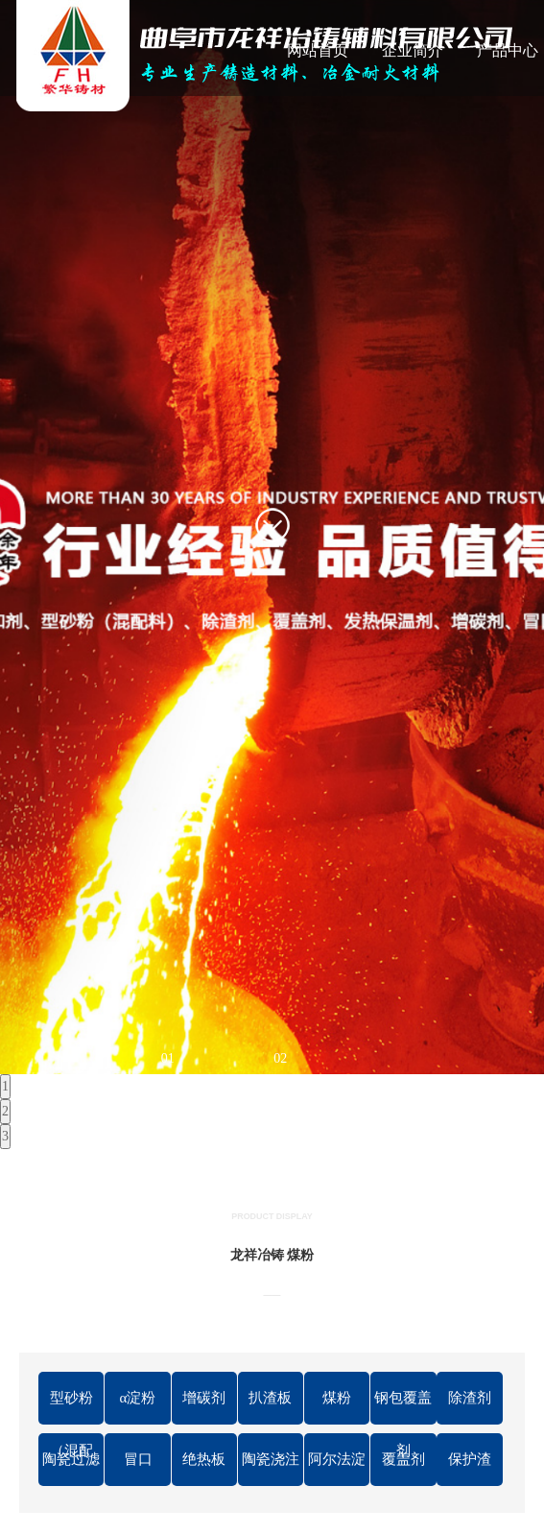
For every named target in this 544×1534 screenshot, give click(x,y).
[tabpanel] (272, 537)
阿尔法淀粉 (337, 1468)
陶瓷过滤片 (71, 1468)
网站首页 (317, 50)
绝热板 (203, 1459)
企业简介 (412, 50)
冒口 (138, 1459)
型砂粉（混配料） (71, 1407)
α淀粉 (138, 1397)
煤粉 (336, 1397)
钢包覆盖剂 (403, 1407)
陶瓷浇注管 (270, 1468)
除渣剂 (469, 1397)
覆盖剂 (403, 1459)
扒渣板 (270, 1397)
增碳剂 (203, 1397)
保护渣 (469, 1459)
